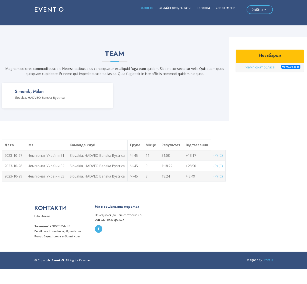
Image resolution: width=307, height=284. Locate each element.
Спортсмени (225, 8)
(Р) (216, 161)
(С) (221, 161)
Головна (146, 8)
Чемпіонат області (272, 68)
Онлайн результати (175, 8)
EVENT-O (49, 9)
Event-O (268, 260)
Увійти (257, 9)
